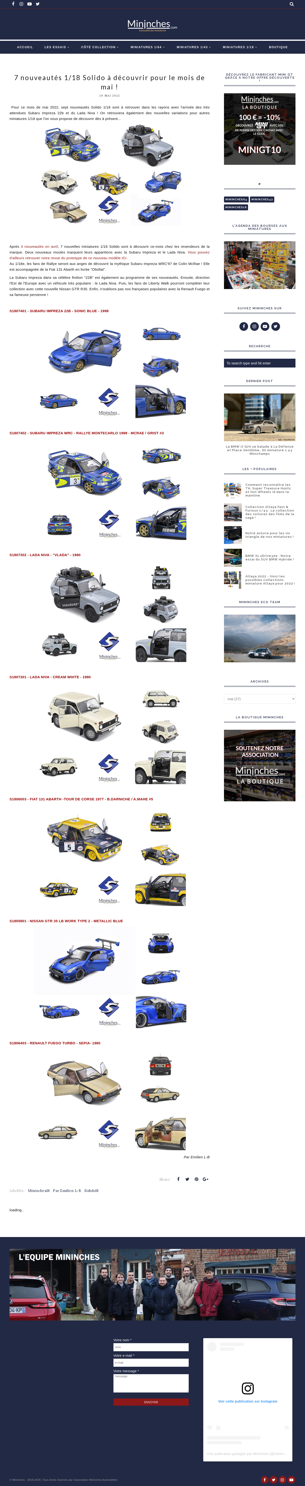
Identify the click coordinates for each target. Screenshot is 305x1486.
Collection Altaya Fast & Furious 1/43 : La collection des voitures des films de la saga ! (269, 512)
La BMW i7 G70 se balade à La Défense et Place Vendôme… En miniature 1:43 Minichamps (260, 450)
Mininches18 (39, 1190)
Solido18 (91, 1190)
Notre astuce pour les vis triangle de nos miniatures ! (269, 534)
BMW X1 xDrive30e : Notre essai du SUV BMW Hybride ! (269, 557)
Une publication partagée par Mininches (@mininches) (249, 1454)
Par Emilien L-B (67, 1190)
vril (38, 246)
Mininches (18, 1479)
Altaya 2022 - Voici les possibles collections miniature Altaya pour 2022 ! (270, 580)
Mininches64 (236, 199)
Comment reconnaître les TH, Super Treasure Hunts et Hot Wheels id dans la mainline (268, 490)
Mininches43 (262, 199)
